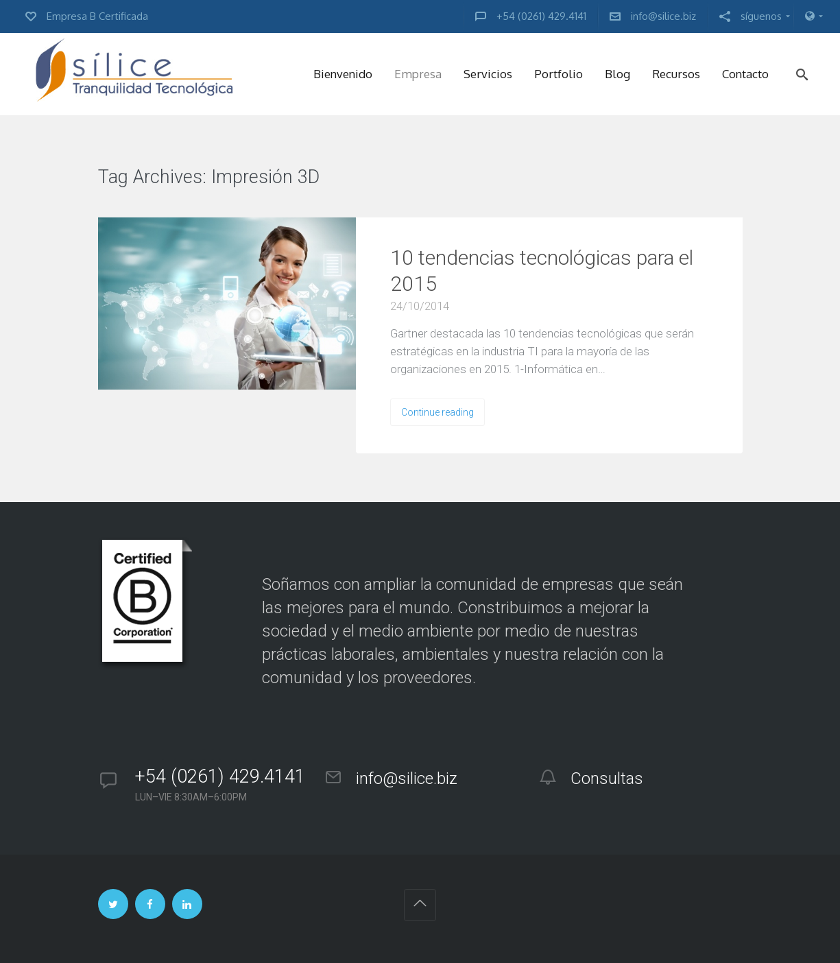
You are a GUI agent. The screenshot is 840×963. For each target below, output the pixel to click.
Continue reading (437, 412)
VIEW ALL (361, 178)
